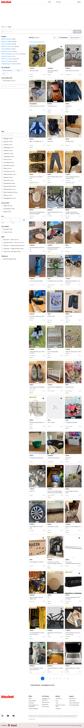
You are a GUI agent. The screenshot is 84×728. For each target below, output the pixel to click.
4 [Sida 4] (53, 678)
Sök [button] (24, 220)
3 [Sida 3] (49, 678)
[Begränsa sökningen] (13, 135)
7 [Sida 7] (64, 678)
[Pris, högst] (15, 220)
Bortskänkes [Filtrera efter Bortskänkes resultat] (9, 208)
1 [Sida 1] (42, 678)
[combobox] (36, 32)
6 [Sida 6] (60, 678)
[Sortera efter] (76, 38)
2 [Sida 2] (46, 678)
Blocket (3, 27)
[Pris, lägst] (5, 220)
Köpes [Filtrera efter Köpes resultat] (7, 211)
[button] (13, 39)
